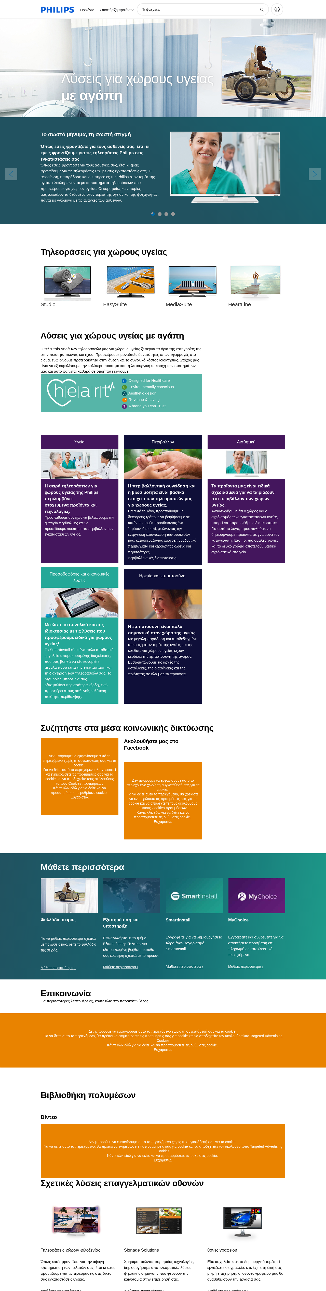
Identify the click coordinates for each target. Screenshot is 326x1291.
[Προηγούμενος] (11, 174)
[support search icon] (262, 10)
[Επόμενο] (315, 174)
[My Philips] (277, 9)
